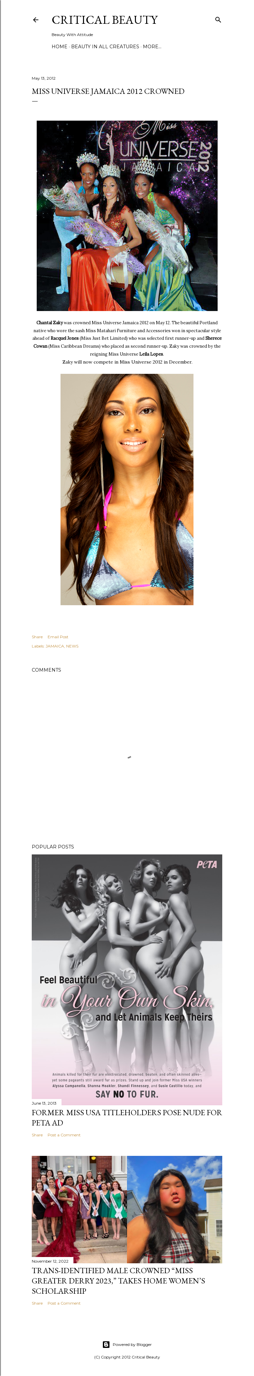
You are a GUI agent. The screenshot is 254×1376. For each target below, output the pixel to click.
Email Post (58, 636)
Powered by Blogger (127, 1345)
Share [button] (37, 636)
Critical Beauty (104, 19)
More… (152, 47)
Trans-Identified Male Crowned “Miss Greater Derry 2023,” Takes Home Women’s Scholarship (118, 1280)
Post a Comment (64, 1134)
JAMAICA (55, 646)
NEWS (72, 646)
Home (59, 47)
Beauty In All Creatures (105, 47)
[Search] (218, 18)
